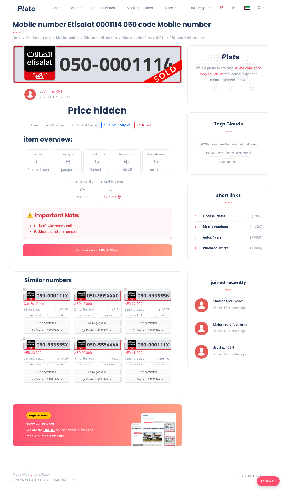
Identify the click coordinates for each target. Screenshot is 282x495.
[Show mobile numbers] (47, 295)
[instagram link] (228, 92)
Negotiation (47, 322)
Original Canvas (84, 125)
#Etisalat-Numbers (238, 153)
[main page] (24, 8)
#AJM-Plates (214, 153)
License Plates (103, 8)
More (169, 8)
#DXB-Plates (208, 144)
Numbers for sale (38, 38)
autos (75, 8)
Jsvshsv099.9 (223, 348)
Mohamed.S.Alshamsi (230, 324)
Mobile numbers (140, 8)
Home (57, 8)
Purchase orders (215, 248)
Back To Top (253, 476)
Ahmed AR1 (53, 91)
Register (201, 8)
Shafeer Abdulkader (228, 301)
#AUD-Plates (228, 144)
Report (143, 125)
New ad (268, 481)
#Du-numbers (228, 161)
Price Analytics (117, 125)
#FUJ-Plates (248, 144)
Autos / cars (212, 237)
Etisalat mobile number (100, 38)
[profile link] (30, 94)
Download (55, 125)
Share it (32, 125)
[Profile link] (201, 305)
